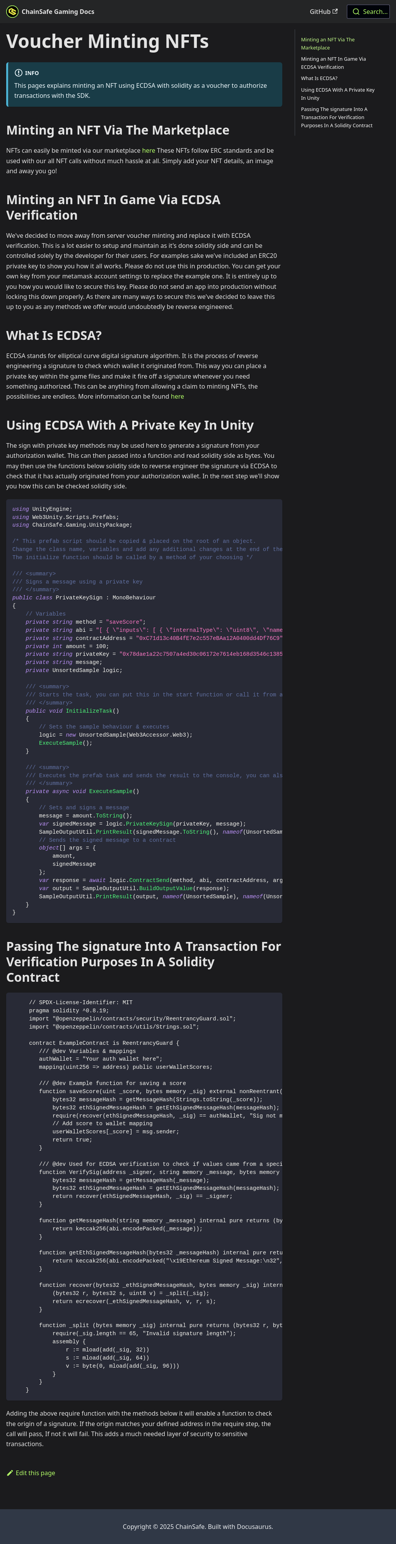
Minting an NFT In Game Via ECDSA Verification (333, 62)
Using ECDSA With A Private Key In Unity (338, 93)
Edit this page (30, 1473)
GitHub (324, 11)
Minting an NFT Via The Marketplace (328, 43)
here (148, 150)
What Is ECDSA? (319, 78)
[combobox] (368, 12)
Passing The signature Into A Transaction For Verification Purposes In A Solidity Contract (337, 117)
